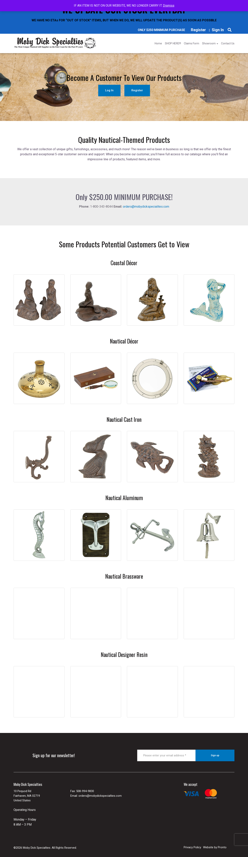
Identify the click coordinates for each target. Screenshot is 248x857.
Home (158, 43)
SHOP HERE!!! (173, 43)
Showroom (210, 43)
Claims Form (191, 43)
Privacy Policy (192, 847)
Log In (109, 90)
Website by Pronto (214, 847)
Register (198, 30)
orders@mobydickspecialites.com (146, 206)
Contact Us (227, 43)
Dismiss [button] (168, 5)
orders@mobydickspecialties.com (100, 795)
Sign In (218, 30)
